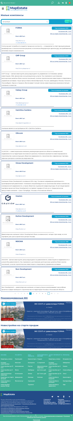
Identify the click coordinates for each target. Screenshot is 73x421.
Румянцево (18, 359)
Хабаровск (66, 362)
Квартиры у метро (6, 359)
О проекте (47, 399)
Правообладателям (50, 403)
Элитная (40, 377)
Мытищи (30, 377)
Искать (68, 21)
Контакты (47, 401)
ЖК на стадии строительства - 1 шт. (61, 169)
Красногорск (32, 359)
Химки (30, 373)
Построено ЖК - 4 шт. (64, 136)
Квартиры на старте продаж (7, 378)
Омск (64, 373)
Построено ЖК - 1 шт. (65, 59)
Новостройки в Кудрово (54, 378)
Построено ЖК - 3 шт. (64, 31)
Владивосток (67, 359)
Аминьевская (19, 366)
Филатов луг (19, 381)
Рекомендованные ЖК (14, 298)
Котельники (19, 373)
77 (51, 293)
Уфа (64, 384)
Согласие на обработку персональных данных (15, 408)
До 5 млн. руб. (41, 370)
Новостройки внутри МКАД (5, 385)
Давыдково (19, 377)
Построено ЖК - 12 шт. (64, 166)
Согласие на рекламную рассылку (11, 409)
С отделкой (41, 362)
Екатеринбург (67, 381)
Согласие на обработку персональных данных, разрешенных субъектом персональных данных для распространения (16, 412)
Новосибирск (67, 370)
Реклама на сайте (50, 402)
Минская (18, 362)
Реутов (30, 366)
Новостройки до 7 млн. (55, 370)
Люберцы (31, 370)
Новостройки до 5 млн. (7, 370)
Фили (17, 370)
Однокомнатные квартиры (6, 374)
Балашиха (31, 362)
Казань (65, 366)
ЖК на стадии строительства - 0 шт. (60, 61)
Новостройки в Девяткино (54, 385)
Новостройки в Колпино (54, 381)
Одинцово (31, 381)
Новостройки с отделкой (6, 381)
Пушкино (31, 384)
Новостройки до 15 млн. (7, 367)
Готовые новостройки (5, 363)
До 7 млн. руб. (41, 373)
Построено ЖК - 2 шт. (64, 219)
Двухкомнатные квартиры (42, 367)
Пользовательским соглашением (11, 403)
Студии (39, 359)
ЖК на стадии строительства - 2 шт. (60, 33)
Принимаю (36, 420)
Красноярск (67, 377)
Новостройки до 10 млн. (55, 374)
